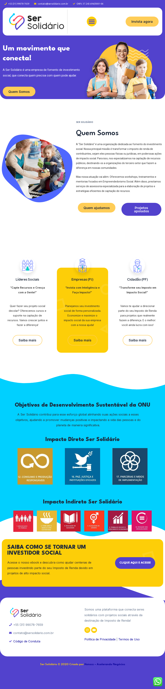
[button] (92, 21)
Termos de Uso (129, 639)
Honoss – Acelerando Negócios (104, 664)
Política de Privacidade (100, 639)
